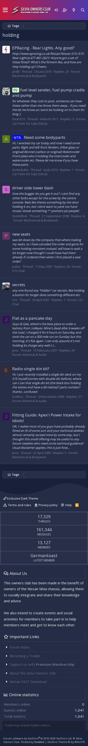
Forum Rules (20, 647)
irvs (14, 300)
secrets (18, 284)
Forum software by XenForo (37, 738)
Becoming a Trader (25, 655)
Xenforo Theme (66, 742)
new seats (21, 234)
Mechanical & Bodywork (29, 76)
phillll (15, 71)
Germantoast (44, 555)
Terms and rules (19, 505)
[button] (5, 10)
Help (68, 505)
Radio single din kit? (30, 368)
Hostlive (39, 742)
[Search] (82, 10)
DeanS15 (18, 119)
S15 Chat (18, 271)
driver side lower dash (32, 188)
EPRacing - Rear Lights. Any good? (43, 48)
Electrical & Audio (35, 354)
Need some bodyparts (38, 137)
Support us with (42, 664)
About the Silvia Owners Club (33, 673)
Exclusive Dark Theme (20, 498)
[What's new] (73, 10)
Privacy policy (48, 505)
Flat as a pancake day (32, 318)
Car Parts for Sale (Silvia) (29, 123)
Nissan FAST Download (28, 681)
